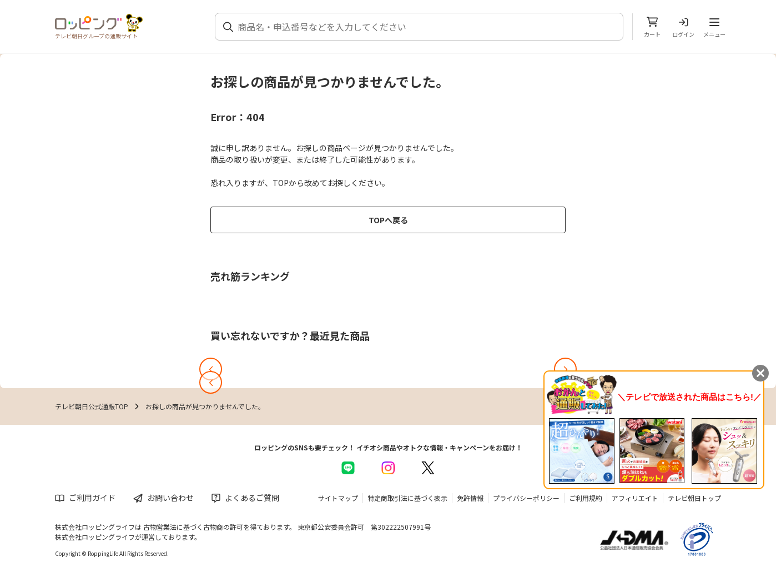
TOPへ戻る (388, 219)
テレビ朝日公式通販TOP (91, 406)
